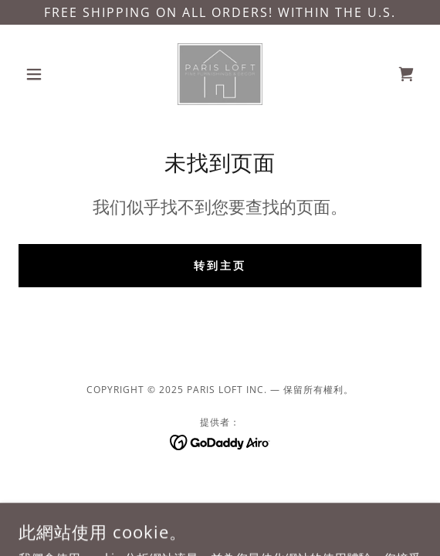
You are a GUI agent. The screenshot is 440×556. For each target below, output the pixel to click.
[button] (49, 74)
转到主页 (220, 265)
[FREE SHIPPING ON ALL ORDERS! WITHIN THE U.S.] (220, 12)
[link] (220, 74)
